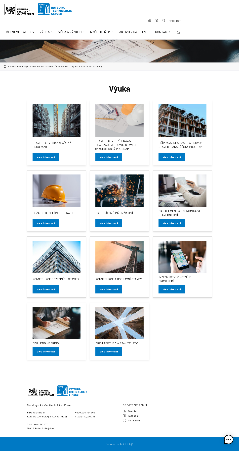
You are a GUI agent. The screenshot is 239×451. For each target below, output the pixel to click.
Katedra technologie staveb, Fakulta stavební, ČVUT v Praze (35, 66)
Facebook (156, 20)
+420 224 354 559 (85, 412)
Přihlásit (174, 20)
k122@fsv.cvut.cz (85, 416)
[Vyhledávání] (179, 33)
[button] (228, 440)
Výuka (75, 66)
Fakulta (149, 20)
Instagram (163, 20)
